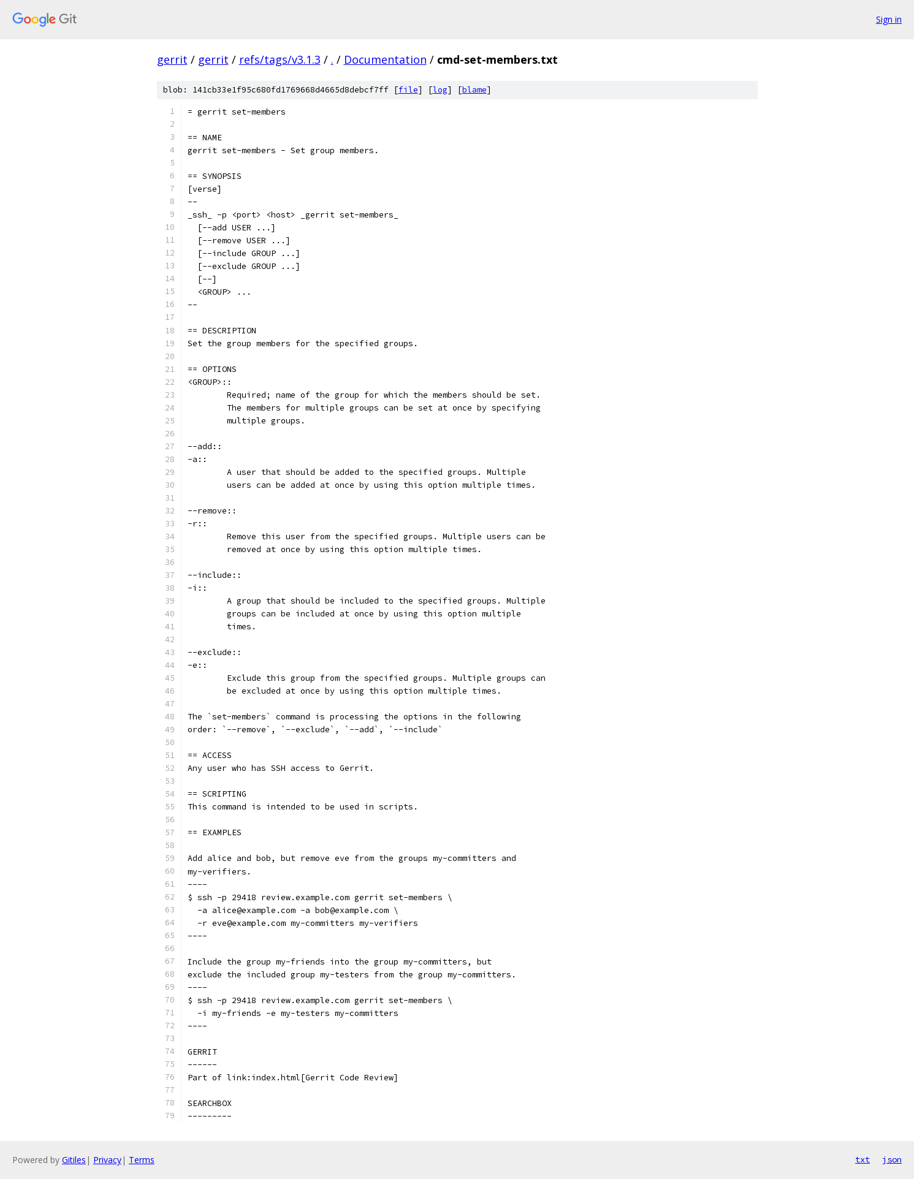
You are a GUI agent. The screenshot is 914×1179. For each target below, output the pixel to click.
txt (862, 1159)
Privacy (107, 1160)
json (892, 1159)
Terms (141, 1160)
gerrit (172, 59)
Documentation (385, 59)
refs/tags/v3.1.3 (280, 59)
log (440, 90)
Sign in (889, 19)
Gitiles (74, 1160)
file (408, 90)
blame (474, 90)
